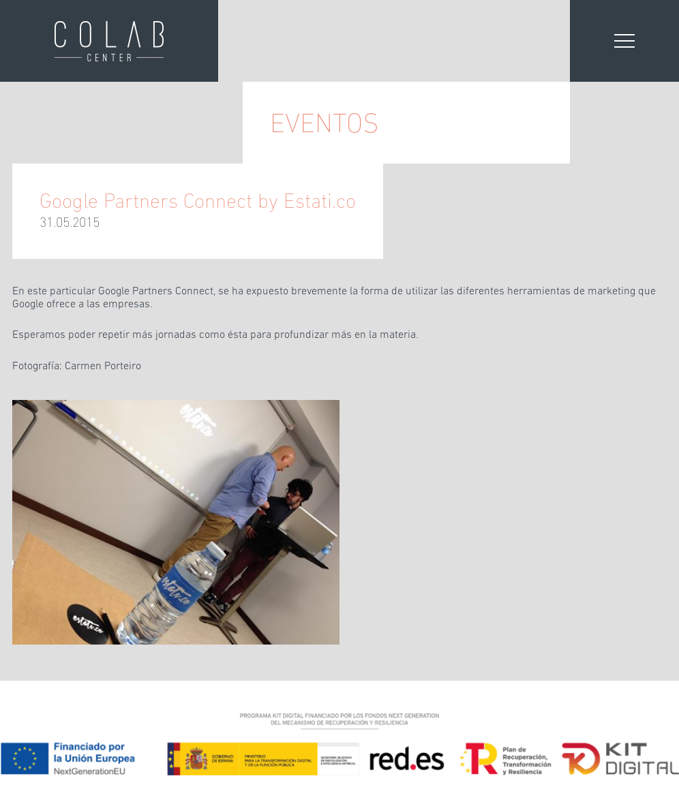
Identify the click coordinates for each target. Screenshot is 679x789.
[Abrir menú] (624, 41)
